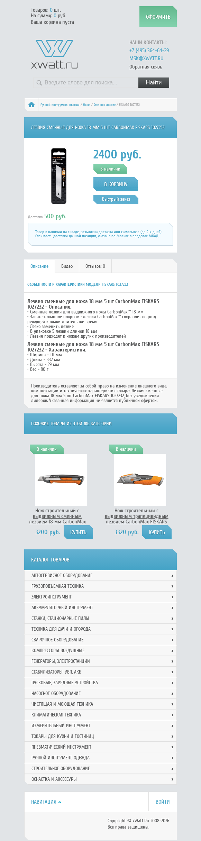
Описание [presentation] (39, 266)
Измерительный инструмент (60, 726)
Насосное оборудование (56, 693)
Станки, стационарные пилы (60, 618)
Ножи (86, 105)
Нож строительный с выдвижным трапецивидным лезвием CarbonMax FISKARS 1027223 (136, 519)
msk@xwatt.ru (146, 58)
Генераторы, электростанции (60, 661)
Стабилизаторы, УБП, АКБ (56, 672)
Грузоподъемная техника (57, 586)
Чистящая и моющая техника (62, 704)
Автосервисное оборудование (61, 575)
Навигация (43, 801)
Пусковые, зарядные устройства (64, 683)
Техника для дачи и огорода (61, 629)
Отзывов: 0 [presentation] (95, 266)
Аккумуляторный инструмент (62, 608)
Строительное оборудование (60, 768)
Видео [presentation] (67, 266)
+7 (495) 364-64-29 (149, 50)
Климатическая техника (56, 715)
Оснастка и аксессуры (54, 779)
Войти (163, 801)
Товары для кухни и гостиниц (62, 736)
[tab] (39, 266)
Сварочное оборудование (57, 640)
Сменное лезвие (105, 105)
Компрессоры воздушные (57, 650)
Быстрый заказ (116, 199)
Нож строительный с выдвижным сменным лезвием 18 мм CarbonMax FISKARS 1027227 (57, 519)
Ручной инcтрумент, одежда (60, 105)
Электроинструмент (51, 597)
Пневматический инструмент (61, 747)
